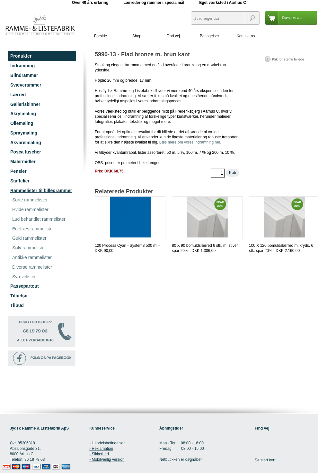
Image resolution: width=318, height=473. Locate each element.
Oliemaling (21, 123)
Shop (136, 36)
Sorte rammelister (30, 199)
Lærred (18, 94)
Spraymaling (23, 132)
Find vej (173, 36)
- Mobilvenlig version (106, 459)
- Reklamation (101, 448)
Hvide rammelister (30, 209)
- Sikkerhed (99, 454)
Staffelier (20, 180)
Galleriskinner (25, 104)
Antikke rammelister (32, 257)
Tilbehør (19, 295)
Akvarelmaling (25, 142)
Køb (232, 173)
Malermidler (23, 161)
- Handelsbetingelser (107, 443)
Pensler (18, 171)
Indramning (22, 65)
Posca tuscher (25, 151)
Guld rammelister (29, 238)
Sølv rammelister (29, 247)
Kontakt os (246, 36)
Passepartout (24, 286)
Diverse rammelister (32, 267)
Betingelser (209, 36)
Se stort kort (265, 460)
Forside (100, 36)
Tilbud (17, 305)
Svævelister (24, 276)
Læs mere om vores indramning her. (190, 142)
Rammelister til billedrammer (41, 190)
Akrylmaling (23, 113)
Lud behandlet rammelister (39, 219)
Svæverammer (25, 85)
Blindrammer (24, 75)
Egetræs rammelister (33, 228)
